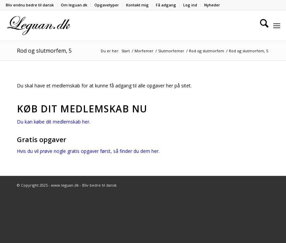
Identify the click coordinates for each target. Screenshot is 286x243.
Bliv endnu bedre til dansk (30, 4)
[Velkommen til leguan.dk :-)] (39, 25)
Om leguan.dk (74, 4)
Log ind (190, 4)
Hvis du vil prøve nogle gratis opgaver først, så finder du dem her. (88, 151)
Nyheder (212, 4)
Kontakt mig (137, 4)
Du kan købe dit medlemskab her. (53, 121)
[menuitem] (31, 5)
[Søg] (260, 25)
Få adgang (166, 4)
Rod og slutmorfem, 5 (44, 50)
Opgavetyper (106, 4)
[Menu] (276, 26)
